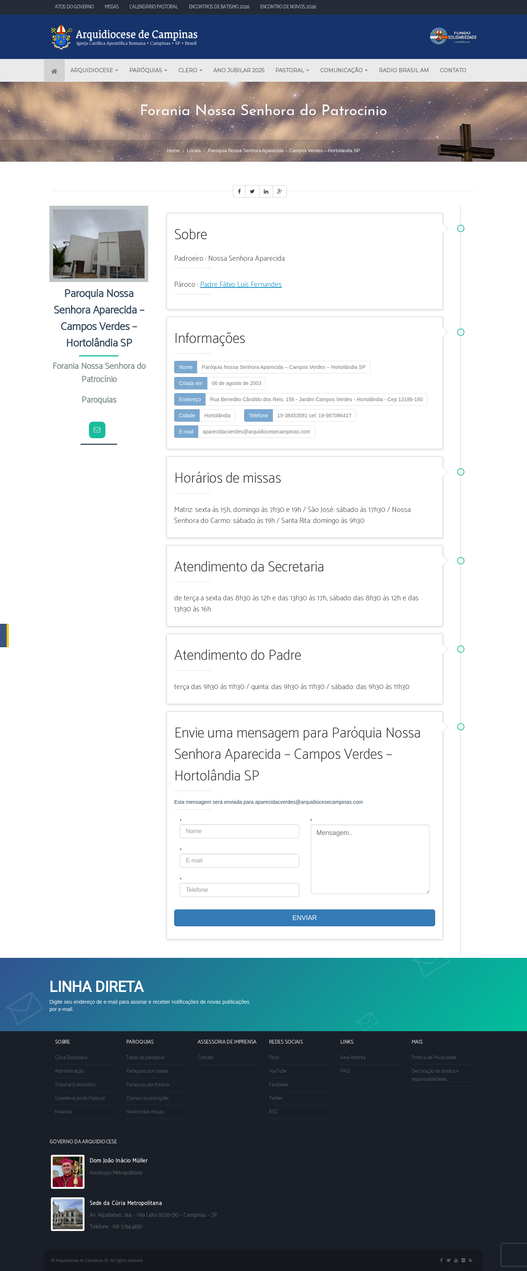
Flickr (274, 1058)
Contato (206, 1058)
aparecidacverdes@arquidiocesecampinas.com (256, 432)
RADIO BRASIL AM (404, 70)
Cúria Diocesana (71, 1058)
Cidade (187, 415)
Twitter (276, 1098)
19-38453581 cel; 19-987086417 (314, 415)
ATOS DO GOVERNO (74, 7)
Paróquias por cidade (147, 1071)
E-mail (186, 432)
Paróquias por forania (147, 1085)
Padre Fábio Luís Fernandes (241, 285)
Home (173, 150)
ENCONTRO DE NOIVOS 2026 (288, 7)
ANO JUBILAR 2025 (238, 70)
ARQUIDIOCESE (94, 70)
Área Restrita (353, 1058)
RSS (273, 1112)
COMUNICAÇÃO (344, 70)
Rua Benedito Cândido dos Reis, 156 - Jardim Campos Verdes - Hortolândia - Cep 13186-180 (316, 399)
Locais (194, 150)
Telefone (258, 415)
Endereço (190, 399)
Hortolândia (217, 415)
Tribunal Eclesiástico (75, 1085)
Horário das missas (145, 1112)
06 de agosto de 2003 (236, 383)
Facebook (278, 1085)
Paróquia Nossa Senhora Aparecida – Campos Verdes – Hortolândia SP (284, 367)
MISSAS (112, 7)
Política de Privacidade (434, 1058)
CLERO (190, 70)
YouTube (278, 1071)
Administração (69, 1071)
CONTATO (453, 70)
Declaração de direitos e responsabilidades (435, 1075)
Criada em (191, 383)
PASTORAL (292, 70)
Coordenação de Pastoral (80, 1098)
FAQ (345, 1071)
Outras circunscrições (147, 1098)
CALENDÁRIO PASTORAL (154, 7)
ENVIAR (304, 918)
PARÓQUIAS (148, 70)
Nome (186, 367)
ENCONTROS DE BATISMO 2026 (219, 7)
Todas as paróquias (145, 1058)
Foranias (63, 1112)
